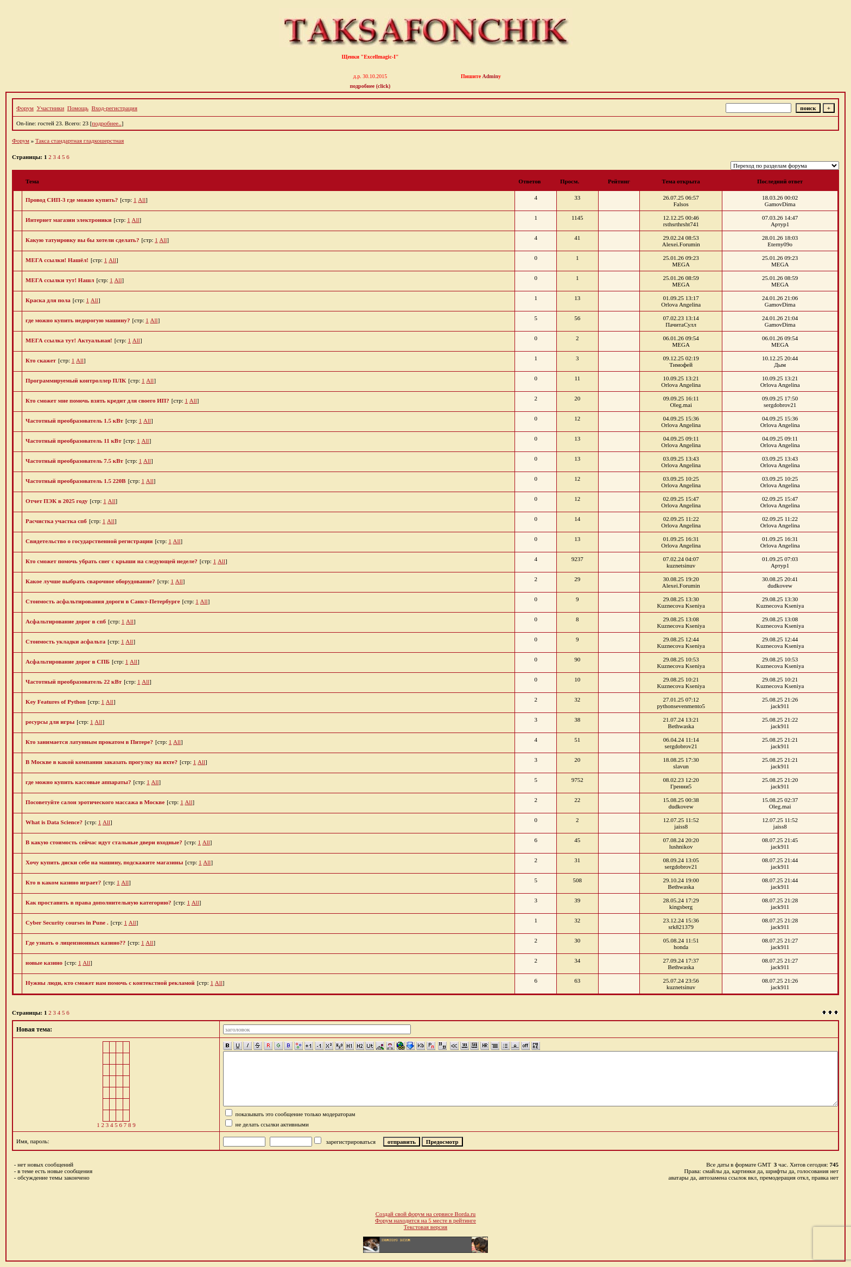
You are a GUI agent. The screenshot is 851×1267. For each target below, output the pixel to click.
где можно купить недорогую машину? (78, 320)
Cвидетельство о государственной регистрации (89, 541)
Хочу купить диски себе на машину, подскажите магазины (104, 862)
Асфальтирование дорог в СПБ (68, 661)
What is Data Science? (54, 822)
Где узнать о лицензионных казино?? (75, 942)
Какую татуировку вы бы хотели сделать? (82, 240)
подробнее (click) (370, 86)
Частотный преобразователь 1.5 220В (76, 480)
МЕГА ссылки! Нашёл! (57, 260)
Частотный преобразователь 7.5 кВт (74, 460)
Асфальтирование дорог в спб (66, 621)
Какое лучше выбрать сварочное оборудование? (90, 581)
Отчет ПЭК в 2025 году (56, 501)
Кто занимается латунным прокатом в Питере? (89, 741)
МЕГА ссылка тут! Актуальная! (69, 340)
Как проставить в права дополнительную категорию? (99, 902)
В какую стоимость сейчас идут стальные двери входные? (104, 842)
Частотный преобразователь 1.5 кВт (74, 420)
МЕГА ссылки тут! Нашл (60, 280)
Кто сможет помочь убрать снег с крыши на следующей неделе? (112, 561)
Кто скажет (41, 360)
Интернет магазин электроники (68, 220)
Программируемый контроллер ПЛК (76, 380)
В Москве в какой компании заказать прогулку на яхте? (101, 762)
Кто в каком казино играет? (63, 882)
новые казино (44, 962)
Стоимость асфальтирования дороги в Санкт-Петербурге (103, 601)
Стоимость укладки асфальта (65, 641)
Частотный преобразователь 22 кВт (74, 681)
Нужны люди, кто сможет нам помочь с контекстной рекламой (110, 982)
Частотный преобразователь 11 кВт (73, 440)
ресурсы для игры (50, 721)
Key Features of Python (56, 701)
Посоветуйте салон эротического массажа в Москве (95, 802)
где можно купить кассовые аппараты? (78, 782)
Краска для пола (48, 300)
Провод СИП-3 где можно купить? (72, 199)
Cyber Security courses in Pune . (67, 922)
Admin (490, 76)
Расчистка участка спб (56, 521)
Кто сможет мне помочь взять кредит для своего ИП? (97, 400)
